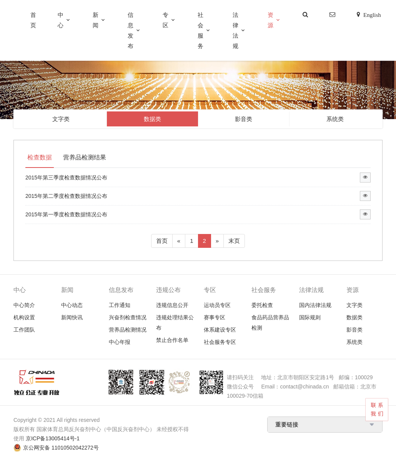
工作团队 (24, 330)
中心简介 (24, 305)
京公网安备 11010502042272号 (61, 448)
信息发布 (130, 30)
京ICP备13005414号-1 (53, 438)
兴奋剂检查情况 (127, 317)
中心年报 (119, 342)
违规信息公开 (172, 305)
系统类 (335, 119)
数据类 (152, 119)
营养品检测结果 (84, 157)
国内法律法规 (315, 305)
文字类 (61, 119)
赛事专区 (214, 317)
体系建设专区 (220, 330)
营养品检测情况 (127, 330)
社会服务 (200, 30)
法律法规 (235, 30)
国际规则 (310, 317)
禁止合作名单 (172, 340)
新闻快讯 (72, 317)
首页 (33, 20)
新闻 (95, 20)
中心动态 (72, 305)
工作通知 (119, 305)
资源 (270, 20)
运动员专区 (217, 305)
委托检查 (262, 305)
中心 (60, 20)
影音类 (243, 119)
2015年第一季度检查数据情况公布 (66, 214)
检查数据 (39, 157)
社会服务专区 (220, 342)
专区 (165, 20)
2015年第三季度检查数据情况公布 (66, 177)
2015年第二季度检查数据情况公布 (66, 196)
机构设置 (24, 317)
